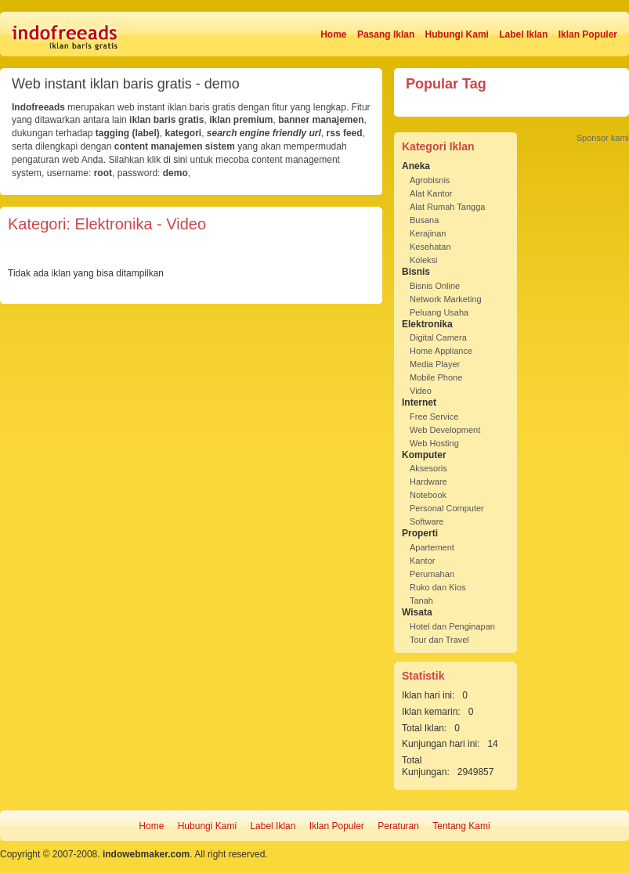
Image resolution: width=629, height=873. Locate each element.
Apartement (432, 547)
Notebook (428, 495)
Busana (424, 220)
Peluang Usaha (439, 312)
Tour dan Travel (439, 639)
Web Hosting (434, 443)
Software (426, 521)
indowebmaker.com (146, 854)
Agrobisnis (430, 180)
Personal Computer (447, 508)
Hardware (428, 481)
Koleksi (423, 260)
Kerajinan (428, 233)
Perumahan (432, 574)
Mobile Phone (436, 377)
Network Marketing (446, 299)
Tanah (421, 600)
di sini (175, 159)
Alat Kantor (431, 193)
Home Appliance (441, 350)
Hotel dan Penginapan (452, 626)
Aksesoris (428, 468)
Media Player (435, 364)
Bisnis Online (435, 285)
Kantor (422, 560)
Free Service (434, 416)
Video (421, 390)
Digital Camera (438, 337)
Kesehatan (430, 246)
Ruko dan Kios (438, 587)
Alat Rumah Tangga (447, 206)
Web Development (445, 430)
